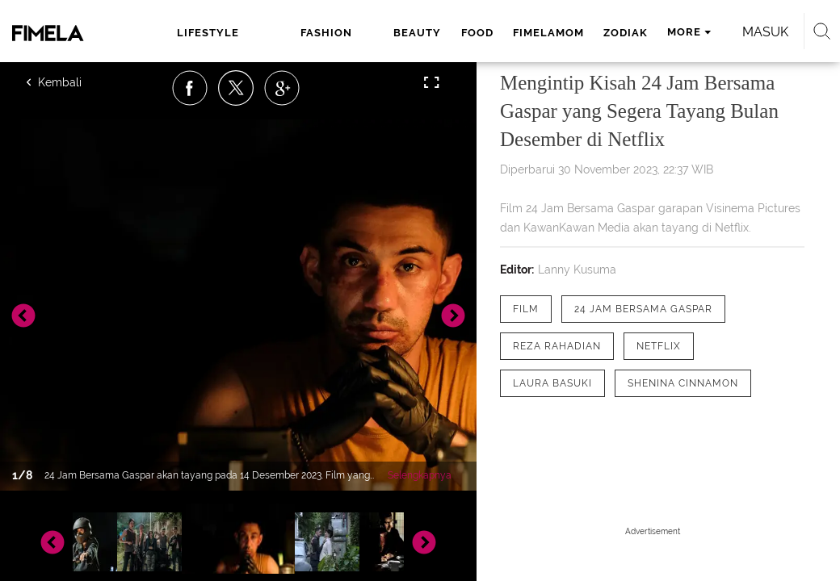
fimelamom (548, 33)
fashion (326, 33)
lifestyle (208, 33)
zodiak (625, 33)
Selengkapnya (420, 475)
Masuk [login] (765, 32)
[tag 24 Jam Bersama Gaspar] (643, 309)
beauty (417, 33)
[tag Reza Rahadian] (557, 346)
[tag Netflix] (658, 346)
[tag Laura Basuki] (552, 383)
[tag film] (526, 309)
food (477, 33)
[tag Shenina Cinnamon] (682, 383)
